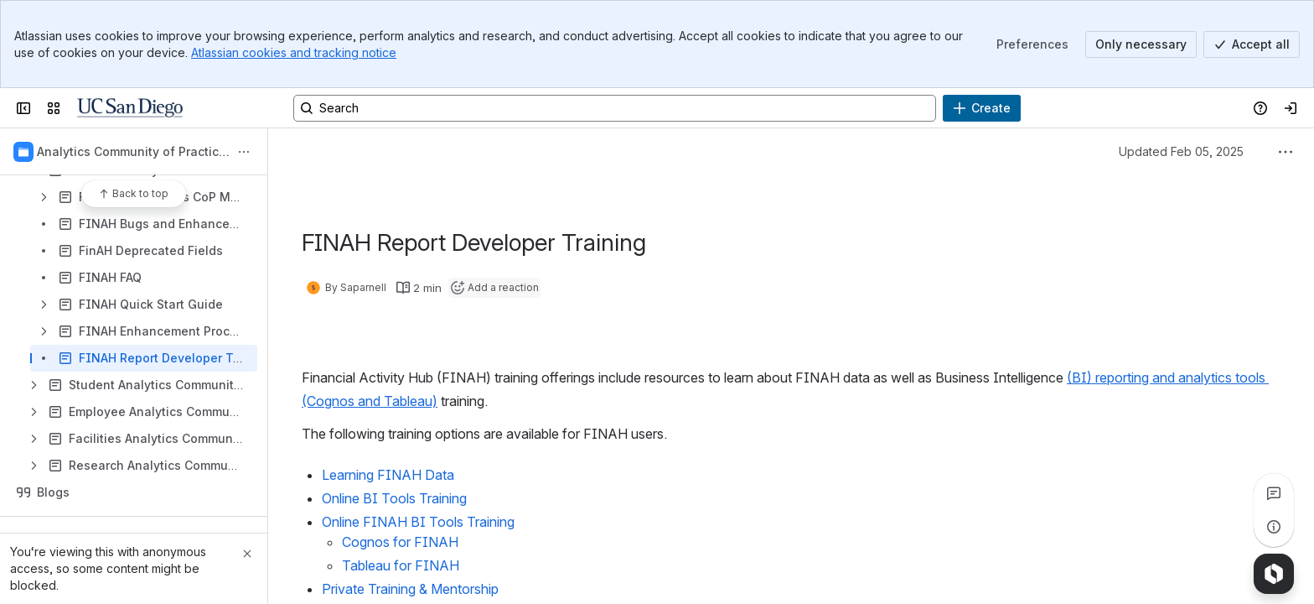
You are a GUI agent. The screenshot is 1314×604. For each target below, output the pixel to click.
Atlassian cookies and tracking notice (293, 52)
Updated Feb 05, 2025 (1181, 151)
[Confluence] (130, 108)
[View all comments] (1273, 493)
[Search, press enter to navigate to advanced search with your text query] (614, 108)
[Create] (982, 108)
